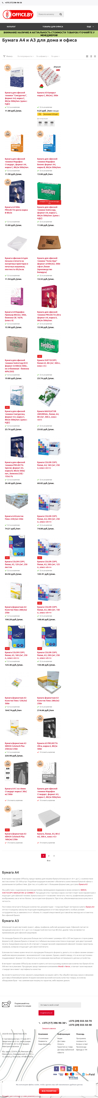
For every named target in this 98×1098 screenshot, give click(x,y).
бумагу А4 (90, 907)
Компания (43, 1034)
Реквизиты (42, 1041)
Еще (90, 27)
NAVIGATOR (18, 893)
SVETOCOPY (7, 893)
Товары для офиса (52, 27)
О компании (43, 1038)
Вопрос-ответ (82, 1044)
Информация (63, 1034)
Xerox (67, 966)
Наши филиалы (44, 1044)
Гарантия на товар (65, 1047)
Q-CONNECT (30, 893)
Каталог (11, 27)
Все (48, 860)
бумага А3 (83, 884)
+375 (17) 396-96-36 (13, 3)
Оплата (60, 1044)
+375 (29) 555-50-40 (80, 1024)
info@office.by (27, 1057)
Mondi (60, 966)
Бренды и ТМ (81, 1050)
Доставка (61, 1041)
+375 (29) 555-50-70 (80, 1021)
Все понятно (49, 1091)
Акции (59, 1038)
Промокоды (81, 1047)
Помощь (80, 1034)
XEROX (83, 890)
